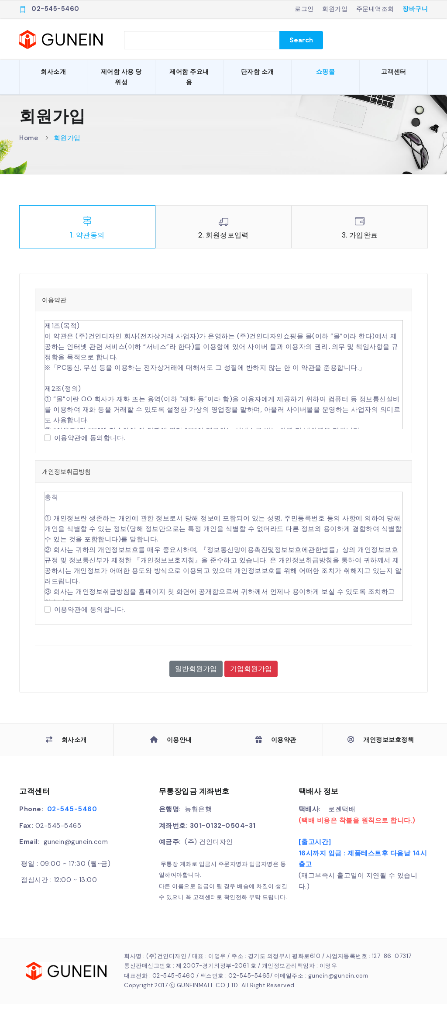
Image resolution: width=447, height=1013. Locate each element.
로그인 (304, 9)
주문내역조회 (375, 9)
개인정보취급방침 (66, 481)
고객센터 (393, 71)
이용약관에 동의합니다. (89, 447)
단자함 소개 (257, 71)
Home (28, 147)
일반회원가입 (196, 677)
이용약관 (54, 309)
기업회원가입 (251, 677)
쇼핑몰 (325, 71)
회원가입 (334, 9)
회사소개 (53, 71)
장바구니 (415, 9)
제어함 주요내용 (189, 76)
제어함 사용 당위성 (121, 76)
